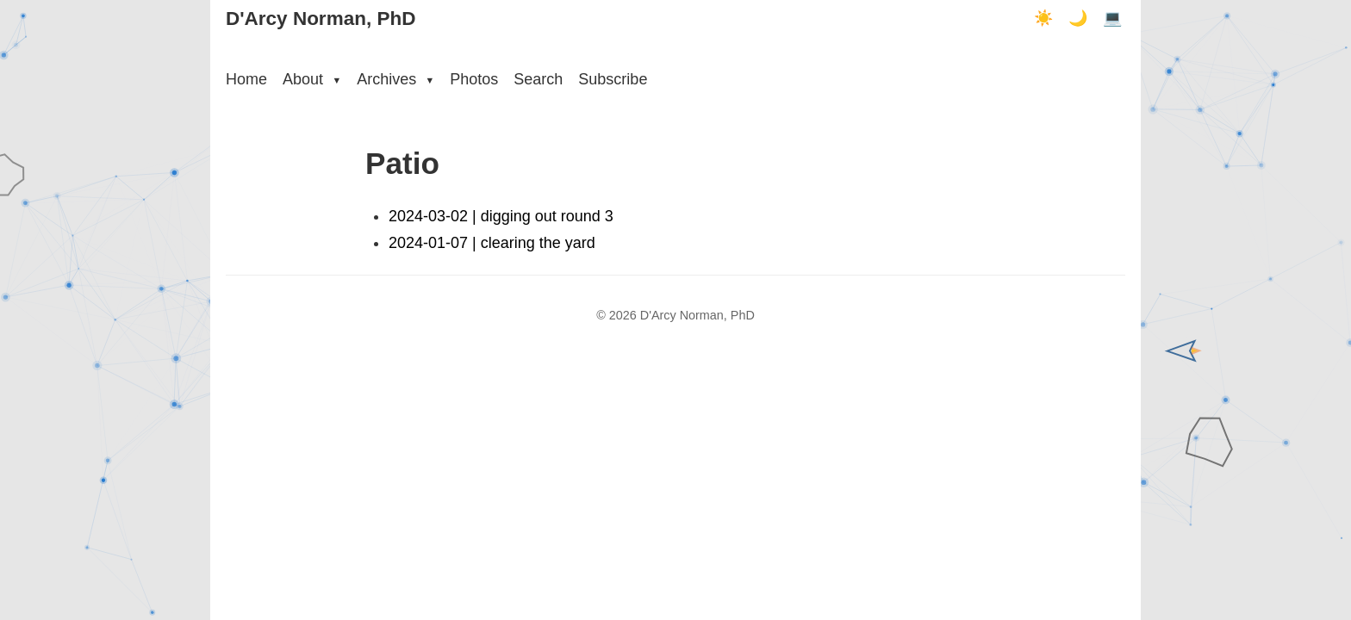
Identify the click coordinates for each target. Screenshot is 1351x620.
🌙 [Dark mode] (1077, 18)
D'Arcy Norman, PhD (320, 18)
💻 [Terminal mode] (1112, 18)
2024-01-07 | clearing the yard (492, 242)
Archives (395, 79)
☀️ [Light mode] (1043, 18)
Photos (474, 79)
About (312, 79)
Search (538, 79)
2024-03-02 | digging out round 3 (501, 216)
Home (246, 79)
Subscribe (612, 79)
